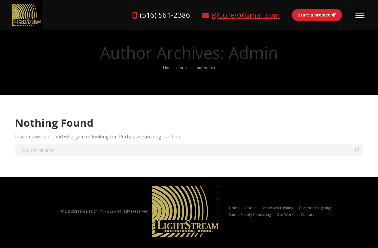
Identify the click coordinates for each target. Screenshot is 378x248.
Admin (253, 52)
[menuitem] (234, 208)
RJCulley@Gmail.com (246, 15)
